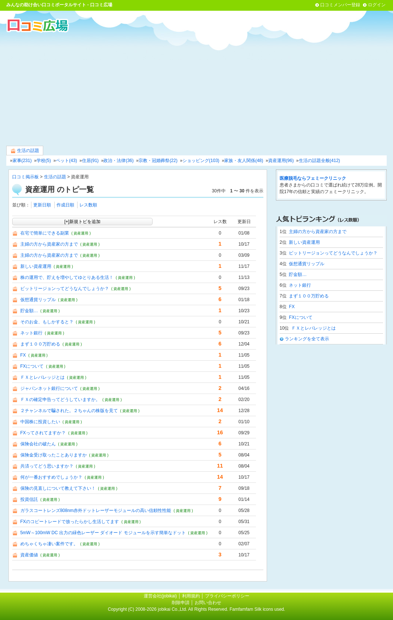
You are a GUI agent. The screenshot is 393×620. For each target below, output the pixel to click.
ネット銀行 (31, 333)
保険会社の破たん (38, 444)
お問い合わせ (208, 602)
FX (23, 355)
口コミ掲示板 (25, 176)
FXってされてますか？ (43, 432)
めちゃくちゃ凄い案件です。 (49, 543)
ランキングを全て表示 (307, 338)
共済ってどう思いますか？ (47, 466)
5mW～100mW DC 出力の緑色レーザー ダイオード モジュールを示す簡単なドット (103, 532)
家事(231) (22, 160)
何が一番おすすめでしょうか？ (51, 477)
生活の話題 (24, 151)
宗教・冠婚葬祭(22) (158, 160)
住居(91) (90, 160)
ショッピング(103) (200, 160)
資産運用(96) (281, 160)
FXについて (32, 366)
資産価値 (29, 554)
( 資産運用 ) (80, 233)
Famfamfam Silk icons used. (257, 609)
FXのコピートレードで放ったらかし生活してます (69, 521)
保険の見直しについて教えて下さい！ (58, 488)
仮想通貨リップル (38, 299)
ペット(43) (66, 160)
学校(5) (44, 160)
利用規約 (191, 596)
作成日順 (65, 205)
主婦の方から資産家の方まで (49, 244)
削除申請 (180, 602)
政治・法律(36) (118, 160)
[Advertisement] (196, 88)
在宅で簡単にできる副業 (44, 233)
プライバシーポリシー (227, 596)
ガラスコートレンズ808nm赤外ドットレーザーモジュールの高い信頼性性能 (95, 510)
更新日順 (42, 205)
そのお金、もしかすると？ (47, 321)
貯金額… (29, 310)
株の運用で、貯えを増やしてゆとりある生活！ (66, 277)
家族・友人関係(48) (243, 160)
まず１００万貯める (40, 344)
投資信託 (29, 499)
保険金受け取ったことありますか (53, 455)
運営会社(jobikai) (161, 596)
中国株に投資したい (40, 421)
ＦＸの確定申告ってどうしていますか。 (60, 399)
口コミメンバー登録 (340, 4)
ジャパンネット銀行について (49, 388)
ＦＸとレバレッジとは (42, 377)
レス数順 (88, 205)
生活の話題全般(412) (319, 160)
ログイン (377, 4)
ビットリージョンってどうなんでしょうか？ (64, 288)
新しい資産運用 (35, 266)
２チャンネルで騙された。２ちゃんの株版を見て (69, 410)
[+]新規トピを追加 (82, 221)
